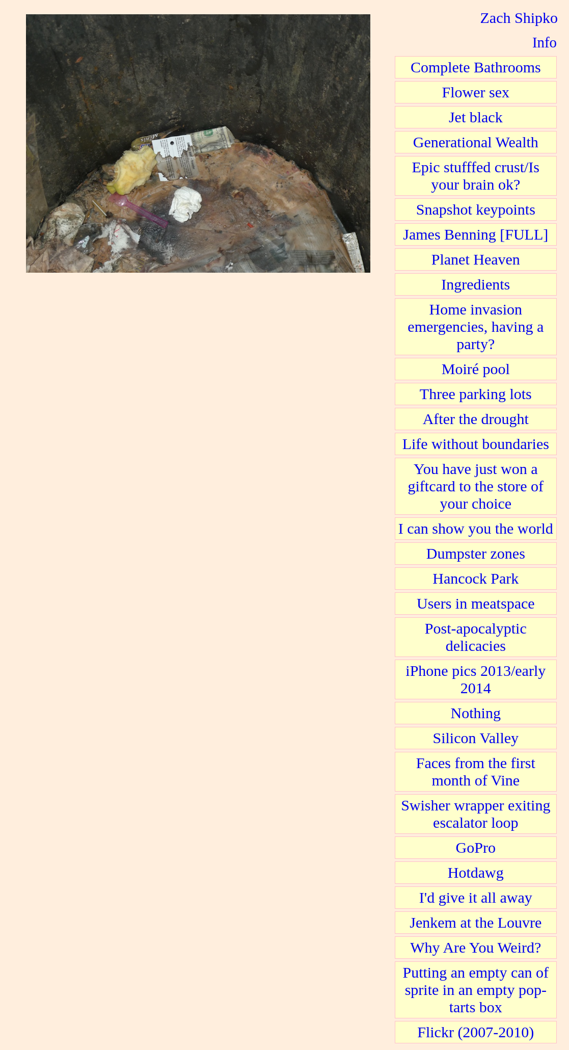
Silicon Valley (475, 737)
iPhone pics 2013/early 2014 (475, 679)
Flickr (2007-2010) (475, 1031)
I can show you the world (475, 528)
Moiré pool (476, 368)
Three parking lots (476, 393)
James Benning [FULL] (475, 234)
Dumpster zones (475, 553)
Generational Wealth (475, 142)
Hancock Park (475, 578)
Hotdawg (476, 872)
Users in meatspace (476, 603)
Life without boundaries (475, 443)
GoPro (476, 847)
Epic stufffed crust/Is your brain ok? (476, 176)
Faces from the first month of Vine (475, 771)
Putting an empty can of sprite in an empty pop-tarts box (475, 989)
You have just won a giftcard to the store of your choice (476, 486)
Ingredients (475, 284)
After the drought (476, 418)
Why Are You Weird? (475, 947)
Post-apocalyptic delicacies (476, 637)
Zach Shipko (519, 17)
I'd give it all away (475, 897)
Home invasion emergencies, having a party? (476, 326)
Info (544, 42)
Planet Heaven (475, 259)
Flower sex (475, 92)
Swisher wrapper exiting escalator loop (475, 814)
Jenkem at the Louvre (475, 922)
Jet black (476, 117)
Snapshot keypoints (475, 209)
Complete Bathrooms (476, 67)
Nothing (476, 712)
